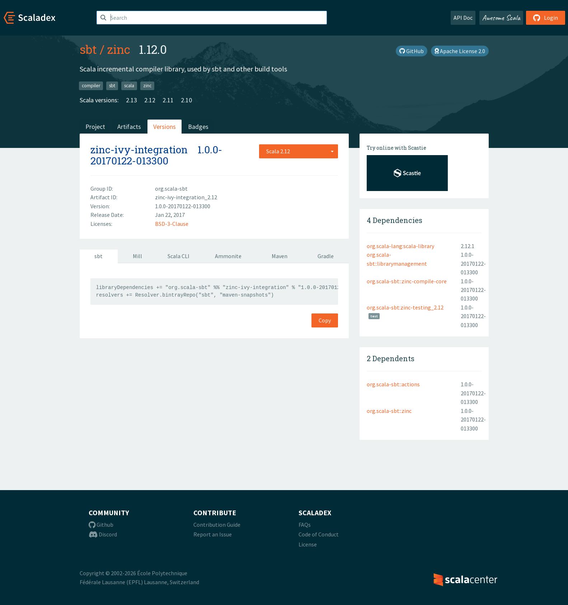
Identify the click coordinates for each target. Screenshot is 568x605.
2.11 (168, 100)
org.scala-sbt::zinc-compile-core (407, 281)
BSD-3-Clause (171, 223)
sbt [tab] (98, 256)
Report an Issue (212, 534)
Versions (164, 126)
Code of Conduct (319, 534)
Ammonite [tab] (228, 256)
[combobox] (298, 151)
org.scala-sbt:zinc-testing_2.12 (405, 307)
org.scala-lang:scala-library (400, 246)
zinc (118, 49)
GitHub (411, 51)
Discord (103, 534)
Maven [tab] (279, 256)
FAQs (305, 524)
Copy (325, 320)
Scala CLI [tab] (178, 256)
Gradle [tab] (326, 256)
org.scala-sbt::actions (393, 384)
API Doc (463, 17)
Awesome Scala (501, 17)
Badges (198, 126)
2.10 (186, 100)
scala (129, 86)
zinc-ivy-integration (139, 149)
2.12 (149, 100)
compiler (91, 86)
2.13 (131, 100)
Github (101, 524)
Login (545, 17)
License (308, 544)
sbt (88, 49)
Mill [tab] (137, 256)
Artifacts (129, 126)
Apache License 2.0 (460, 51)
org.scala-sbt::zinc (389, 410)
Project (95, 126)
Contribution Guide (216, 524)
